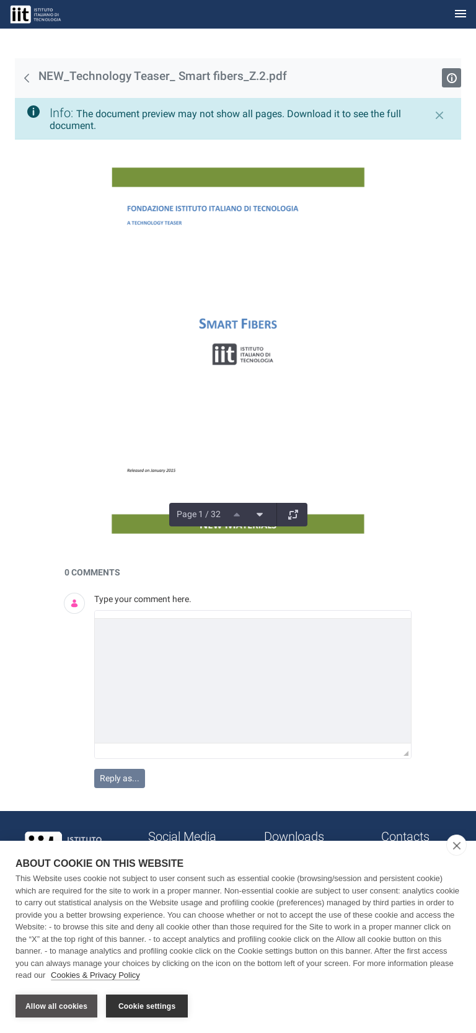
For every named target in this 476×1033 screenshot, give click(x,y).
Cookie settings (146, 1006)
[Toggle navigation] (460, 14)
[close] (456, 846)
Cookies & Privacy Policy (95, 976)
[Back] (26, 78)
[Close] (439, 115)
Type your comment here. (143, 599)
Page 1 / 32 (199, 514)
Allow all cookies (56, 1006)
